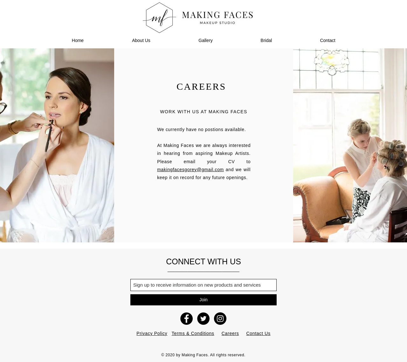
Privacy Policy (151, 333)
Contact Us (258, 333)
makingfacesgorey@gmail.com (190, 169)
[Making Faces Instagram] (220, 318)
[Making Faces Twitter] (203, 318)
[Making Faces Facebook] (186, 318)
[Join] (203, 299)
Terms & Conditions (193, 333)
